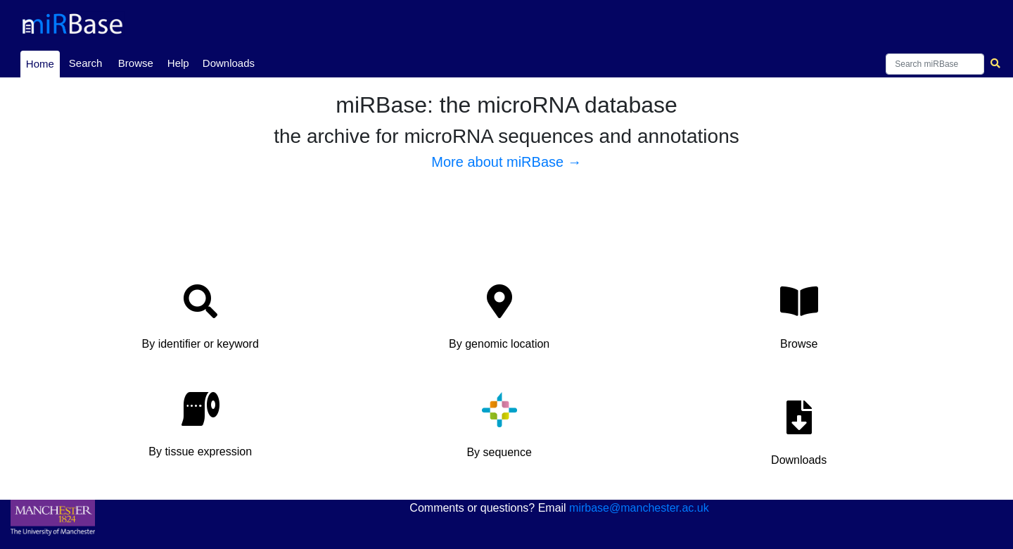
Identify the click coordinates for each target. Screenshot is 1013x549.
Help (178, 63)
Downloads (229, 63)
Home (42, 63)
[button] (200, 321)
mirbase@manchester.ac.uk (639, 508)
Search (86, 63)
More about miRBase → (506, 162)
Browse (135, 63)
